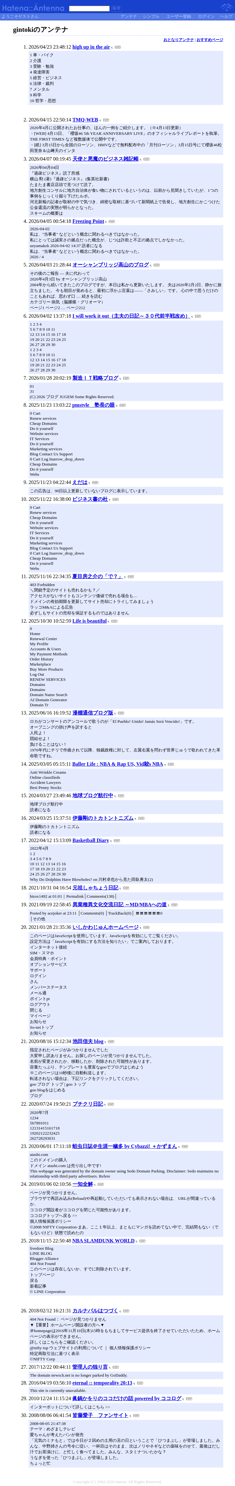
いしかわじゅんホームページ (106, 927)
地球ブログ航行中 (93, 795)
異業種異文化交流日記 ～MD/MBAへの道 (120, 904)
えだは (79, 482)
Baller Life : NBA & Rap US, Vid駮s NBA (117, 764)
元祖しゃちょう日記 (95, 887)
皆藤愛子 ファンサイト (100, 1415)
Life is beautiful (90, 621)
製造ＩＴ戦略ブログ (95, 378)
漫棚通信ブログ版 (93, 712)
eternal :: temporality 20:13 (102, 1383)
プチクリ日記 (88, 1104)
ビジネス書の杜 (90, 499)
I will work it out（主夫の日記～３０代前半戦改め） (131, 316)
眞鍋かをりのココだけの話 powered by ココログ (126, 1398)
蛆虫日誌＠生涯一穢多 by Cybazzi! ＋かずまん (124, 1146)
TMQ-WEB (85, 119)
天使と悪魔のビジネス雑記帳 (106, 159)
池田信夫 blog (88, 1041)
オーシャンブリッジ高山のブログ (111, 264)
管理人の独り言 (90, 1367)
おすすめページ (210, 40)
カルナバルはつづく (95, 1310)
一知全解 (83, 1184)
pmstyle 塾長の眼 (93, 405)
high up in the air (91, 47)
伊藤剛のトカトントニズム (103, 818)
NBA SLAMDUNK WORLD (103, 1240)
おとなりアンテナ (178, 40)
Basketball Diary (91, 840)
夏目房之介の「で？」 (97, 576)
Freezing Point (88, 221)
